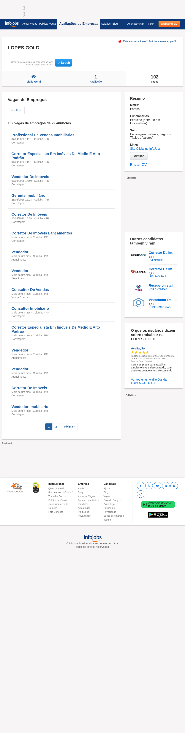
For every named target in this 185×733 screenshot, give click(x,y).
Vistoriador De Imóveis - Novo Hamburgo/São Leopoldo (163, 300)
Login (151, 23)
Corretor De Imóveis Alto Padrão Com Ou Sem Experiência (163, 253)
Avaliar (139, 155)
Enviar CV (138, 165)
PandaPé (83, 504)
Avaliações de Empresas (78, 24)
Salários (106, 23)
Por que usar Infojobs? (60, 492)
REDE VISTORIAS (159, 307)
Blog (115, 23)
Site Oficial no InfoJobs (145, 148)
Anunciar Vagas (86, 496)
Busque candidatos (88, 500)
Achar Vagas (30, 23)
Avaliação (96, 78)
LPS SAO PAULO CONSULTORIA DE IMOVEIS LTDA (160, 276)
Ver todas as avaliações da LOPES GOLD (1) (149, 381)
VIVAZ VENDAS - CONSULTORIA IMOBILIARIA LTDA (160, 289)
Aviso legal (84, 508)
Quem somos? (56, 488)
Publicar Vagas (47, 23)
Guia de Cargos (112, 500)
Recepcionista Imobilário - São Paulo (163, 285)
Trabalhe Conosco (58, 496)
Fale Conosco (55, 511)
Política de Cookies (58, 500)
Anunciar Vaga (135, 23)
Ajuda (81, 488)
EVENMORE (156, 259)
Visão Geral (34, 78)
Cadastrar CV (169, 23)
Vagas (154, 78)
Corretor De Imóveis (163, 269)
